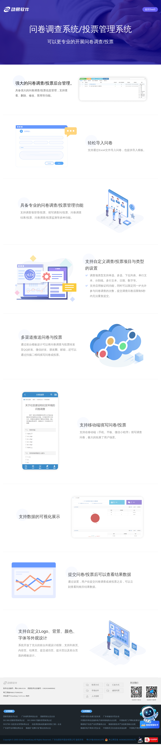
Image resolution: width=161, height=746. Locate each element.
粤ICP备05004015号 (95, 740)
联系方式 (95, 685)
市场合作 (95, 690)
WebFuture (22, 696)
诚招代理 (115, 690)
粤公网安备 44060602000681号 (122, 740)
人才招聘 (95, 696)
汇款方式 (115, 685)
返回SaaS (150, 9)
